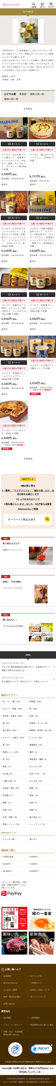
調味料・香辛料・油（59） (41, 730)
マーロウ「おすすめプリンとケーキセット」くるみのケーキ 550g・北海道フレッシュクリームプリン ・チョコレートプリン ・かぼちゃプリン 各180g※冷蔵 (13, 237)
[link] (41, 1049)
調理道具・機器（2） (39, 759)
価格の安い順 (37, 94)
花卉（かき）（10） (38, 774)
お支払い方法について (40, 990)
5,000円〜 (7, 864)
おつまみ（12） (36, 781)
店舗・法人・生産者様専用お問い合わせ (13, 1033)
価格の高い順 (11, 99)
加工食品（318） (10, 730)
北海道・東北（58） (11, 788)
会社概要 (7, 1018)
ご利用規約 (35, 1018)
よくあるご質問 (10, 990)
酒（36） (7, 745)
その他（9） (8, 774)
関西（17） (8, 803)
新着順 (22, 94)
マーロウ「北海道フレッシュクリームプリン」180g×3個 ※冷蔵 (42, 308)
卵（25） (7, 723)
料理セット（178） (11, 752)
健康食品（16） (36, 745)
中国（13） (8, 810)
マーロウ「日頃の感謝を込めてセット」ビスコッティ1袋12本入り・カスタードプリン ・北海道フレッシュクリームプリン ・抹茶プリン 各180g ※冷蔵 (42, 237)
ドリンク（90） (36, 738)
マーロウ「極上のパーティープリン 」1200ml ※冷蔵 (42, 157)
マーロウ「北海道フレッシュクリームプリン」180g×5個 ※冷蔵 (13, 376)
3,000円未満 (8, 857)
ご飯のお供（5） (10, 781)
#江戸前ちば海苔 (43, 504)
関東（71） (34, 788)
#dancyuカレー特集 (28, 509)
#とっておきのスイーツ (28, 499)
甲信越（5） (8, 795)
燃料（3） (34, 752)
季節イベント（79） (11, 824)
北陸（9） (34, 803)
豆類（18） (34, 716)
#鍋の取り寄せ (28, 485)
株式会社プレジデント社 (30, 1072)
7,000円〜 (34, 864)
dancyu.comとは (10, 983)
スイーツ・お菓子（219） (14, 738)
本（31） (7, 759)
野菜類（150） (36, 701)
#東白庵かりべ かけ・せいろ (18, 504)
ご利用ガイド (36, 983)
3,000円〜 (34, 857)
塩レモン (33, 839)
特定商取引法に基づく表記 (41, 1025)
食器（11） (8, 766)
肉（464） (34, 709)
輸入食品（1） (36, 817)
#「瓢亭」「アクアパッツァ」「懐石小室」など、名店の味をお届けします (28, 492)
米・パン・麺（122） (12, 701)
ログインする (36, 976)
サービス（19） (36, 766)
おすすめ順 (10, 94)
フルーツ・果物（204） (13, 709)
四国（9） (34, 810)
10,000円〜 (8, 871)
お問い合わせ (9, 1004)
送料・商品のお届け (12, 997)
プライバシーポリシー (13, 1025)
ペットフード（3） (38, 824)
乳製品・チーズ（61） (39, 723)
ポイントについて (38, 997)
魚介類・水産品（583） (13, 716)
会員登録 (7, 976)
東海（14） (34, 795)
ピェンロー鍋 (8, 839)
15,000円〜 (34, 871)
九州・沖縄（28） (10, 817)
